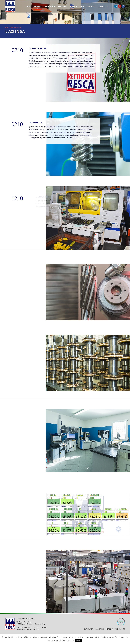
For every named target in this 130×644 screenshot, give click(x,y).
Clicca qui (110, 637)
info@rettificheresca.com (30, 629)
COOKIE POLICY (107, 629)
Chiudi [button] (78, 640)
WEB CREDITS (120, 629)
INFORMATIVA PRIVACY (92, 629)
